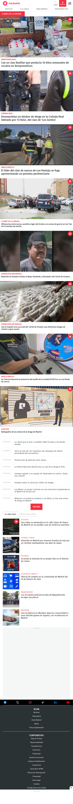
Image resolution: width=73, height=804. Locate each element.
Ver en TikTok (43, 703)
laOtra (36, 724)
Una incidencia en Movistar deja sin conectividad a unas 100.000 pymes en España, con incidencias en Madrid (11, 617)
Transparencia (36, 746)
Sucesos (5, 429)
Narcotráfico (7, 167)
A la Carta (24, 9)
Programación (61, 9)
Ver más (36, 507)
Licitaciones (36, 765)
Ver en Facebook (5, 703)
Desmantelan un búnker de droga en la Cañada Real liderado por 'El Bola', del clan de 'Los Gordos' (36, 90)
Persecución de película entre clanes (30, 460)
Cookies (37, 784)
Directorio (36, 750)
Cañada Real (7, 113)
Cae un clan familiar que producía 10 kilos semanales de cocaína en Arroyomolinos (36, 36)
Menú (69, 3)
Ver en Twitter (17, 703)
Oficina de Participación (36, 773)
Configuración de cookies (36, 788)
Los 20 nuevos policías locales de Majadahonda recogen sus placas (11, 599)
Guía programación (36, 727)
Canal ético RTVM (36, 769)
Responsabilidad (36, 742)
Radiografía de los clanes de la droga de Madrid (36, 406)
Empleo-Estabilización (36, 761)
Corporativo (36, 735)
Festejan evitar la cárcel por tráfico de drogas (34, 483)
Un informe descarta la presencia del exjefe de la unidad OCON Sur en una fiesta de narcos (36, 354)
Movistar (25, 610)
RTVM (36, 709)
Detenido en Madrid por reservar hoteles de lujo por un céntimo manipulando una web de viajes (11, 545)
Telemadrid (36, 716)
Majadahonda (27, 592)
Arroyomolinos (8, 59)
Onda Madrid (41, 9)
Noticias (9, 9)
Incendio (25, 556)
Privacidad (37, 776)
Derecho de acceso (36, 757)
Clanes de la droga (10, 221)
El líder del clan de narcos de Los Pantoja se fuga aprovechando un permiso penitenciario (36, 144)
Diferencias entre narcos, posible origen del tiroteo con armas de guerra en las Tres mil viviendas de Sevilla (36, 198)
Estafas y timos (27, 538)
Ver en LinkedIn (55, 702)
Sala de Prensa (36, 738)
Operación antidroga (11, 274)
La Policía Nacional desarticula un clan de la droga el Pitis (40, 467)
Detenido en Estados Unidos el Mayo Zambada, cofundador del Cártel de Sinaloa (36, 251)
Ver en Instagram (30, 702)
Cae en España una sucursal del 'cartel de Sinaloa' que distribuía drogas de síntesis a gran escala (36, 301)
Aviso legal (36, 780)
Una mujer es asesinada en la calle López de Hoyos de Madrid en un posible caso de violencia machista (11, 527)
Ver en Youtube (68, 702)
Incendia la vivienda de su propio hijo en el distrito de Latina (11, 563)
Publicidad (36, 754)
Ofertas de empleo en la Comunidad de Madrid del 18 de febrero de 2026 (11, 581)
